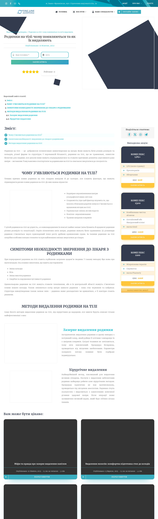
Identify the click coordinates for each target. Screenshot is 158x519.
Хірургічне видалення (20, 119)
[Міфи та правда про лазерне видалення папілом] (40, 421)
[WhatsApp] (140, 134)
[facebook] (10, 3)
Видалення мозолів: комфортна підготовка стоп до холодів (117, 464)
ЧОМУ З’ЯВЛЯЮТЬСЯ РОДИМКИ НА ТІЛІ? (26, 104)
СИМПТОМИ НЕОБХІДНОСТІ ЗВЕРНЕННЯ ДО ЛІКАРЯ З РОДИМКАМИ (38, 108)
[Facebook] (129, 134)
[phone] (19, 3)
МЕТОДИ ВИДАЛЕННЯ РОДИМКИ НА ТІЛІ (26, 111)
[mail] (15, 3)
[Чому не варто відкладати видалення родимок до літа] (117, 486)
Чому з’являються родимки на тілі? (25, 135)
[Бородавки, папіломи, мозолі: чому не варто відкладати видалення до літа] (40, 486)
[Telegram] (146, 134)
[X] (135, 134)
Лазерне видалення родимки (88, 330)
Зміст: (10, 100)
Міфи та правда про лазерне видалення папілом (40, 464)
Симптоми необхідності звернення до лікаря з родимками (36, 139)
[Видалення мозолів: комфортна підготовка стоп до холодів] (117, 421)
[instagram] (6, 3)
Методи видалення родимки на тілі (25, 143)
